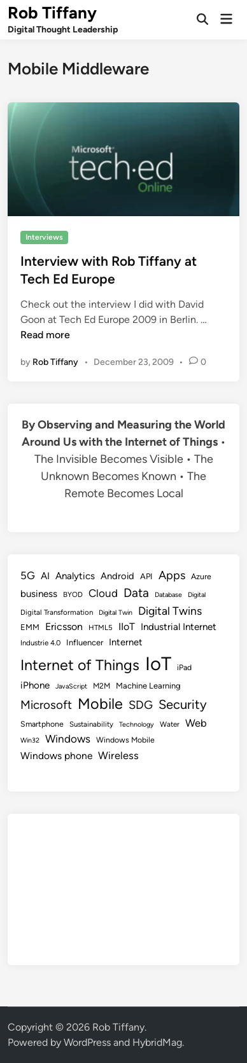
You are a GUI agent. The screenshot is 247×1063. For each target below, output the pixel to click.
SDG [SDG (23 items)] (141, 705)
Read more (45, 335)
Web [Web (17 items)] (196, 723)
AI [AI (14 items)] (45, 576)
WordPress (87, 1042)
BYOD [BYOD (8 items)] (73, 594)
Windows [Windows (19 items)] (67, 738)
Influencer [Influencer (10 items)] (84, 642)
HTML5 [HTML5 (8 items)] (100, 627)
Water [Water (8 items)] (170, 724)
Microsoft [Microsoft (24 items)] (46, 704)
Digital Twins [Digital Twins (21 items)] (170, 610)
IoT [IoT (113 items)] (158, 663)
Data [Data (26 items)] (136, 593)
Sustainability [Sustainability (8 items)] (91, 724)
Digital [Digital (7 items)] (197, 595)
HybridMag (157, 1042)
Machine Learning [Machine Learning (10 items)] (148, 685)
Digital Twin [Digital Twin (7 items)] (115, 612)
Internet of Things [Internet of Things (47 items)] (79, 665)
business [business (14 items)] (38, 594)
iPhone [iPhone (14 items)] (35, 685)
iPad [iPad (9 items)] (184, 667)
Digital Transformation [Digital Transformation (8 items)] (56, 612)
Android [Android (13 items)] (117, 576)
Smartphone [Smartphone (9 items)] (42, 724)
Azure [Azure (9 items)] (201, 576)
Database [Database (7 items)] (168, 595)
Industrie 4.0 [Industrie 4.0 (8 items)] (40, 642)
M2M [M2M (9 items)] (101, 685)
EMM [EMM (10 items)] (29, 627)
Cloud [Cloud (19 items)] (103, 593)
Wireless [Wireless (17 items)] (118, 755)
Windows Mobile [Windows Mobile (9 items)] (125, 739)
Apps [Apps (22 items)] (172, 575)
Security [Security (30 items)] (183, 704)
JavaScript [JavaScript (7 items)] (71, 686)
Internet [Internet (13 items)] (126, 642)
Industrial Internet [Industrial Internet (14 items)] (178, 627)
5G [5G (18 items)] (27, 575)
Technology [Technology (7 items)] (136, 724)
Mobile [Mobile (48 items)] (100, 704)
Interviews (44, 237)
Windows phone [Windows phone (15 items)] (56, 756)
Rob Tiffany (52, 13)
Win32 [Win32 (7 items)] (29, 740)
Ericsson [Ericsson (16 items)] (64, 627)
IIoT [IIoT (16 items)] (126, 627)
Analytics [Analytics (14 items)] (75, 576)
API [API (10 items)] (146, 576)
